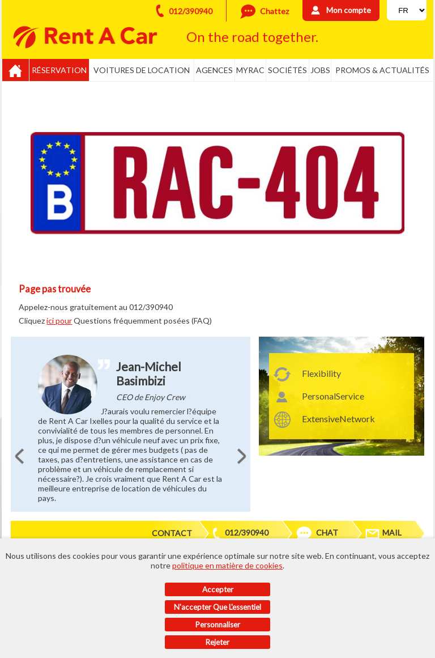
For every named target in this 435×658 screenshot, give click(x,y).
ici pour (59, 320)
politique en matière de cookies (227, 565)
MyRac (250, 70)
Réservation (59, 70)
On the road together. (252, 36)
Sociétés (287, 70)
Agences (214, 70)
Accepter (217, 589)
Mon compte (348, 10)
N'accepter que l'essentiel (217, 607)
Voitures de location (141, 70)
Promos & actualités (382, 70)
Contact (172, 533)
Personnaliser (217, 624)
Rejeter (217, 642)
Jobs (320, 70)
